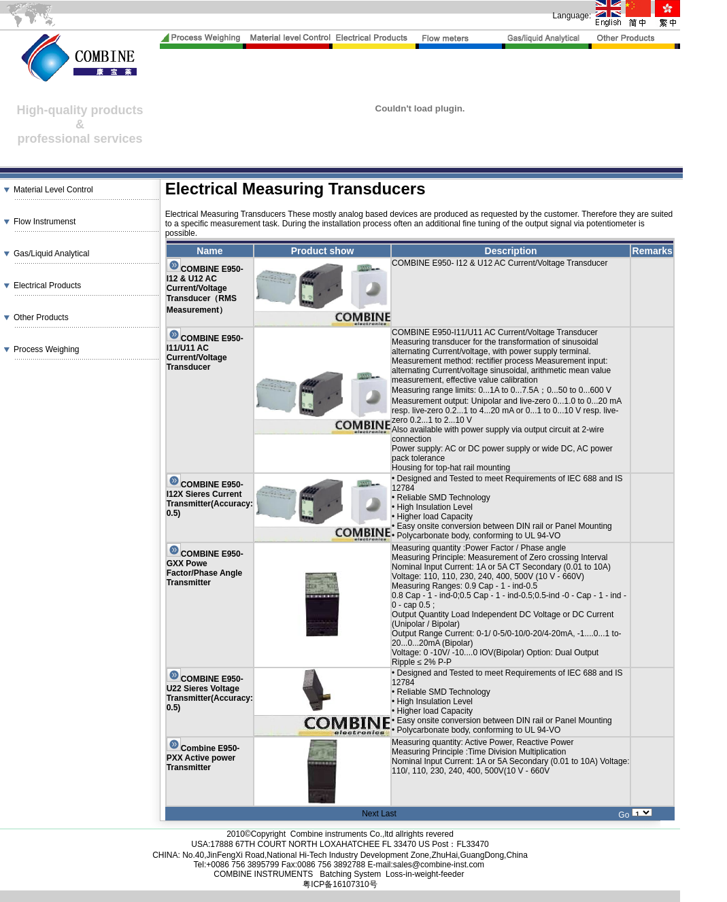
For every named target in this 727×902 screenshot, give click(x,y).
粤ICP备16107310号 (340, 884)
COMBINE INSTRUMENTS (264, 874)
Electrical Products (47, 285)
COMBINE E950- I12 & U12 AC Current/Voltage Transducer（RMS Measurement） (205, 289)
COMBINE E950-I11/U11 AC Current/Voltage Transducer (205, 353)
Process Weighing (47, 349)
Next (370, 813)
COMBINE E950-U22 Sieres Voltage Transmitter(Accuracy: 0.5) (210, 693)
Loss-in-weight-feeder (425, 874)
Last (388, 813)
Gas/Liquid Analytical (51, 253)
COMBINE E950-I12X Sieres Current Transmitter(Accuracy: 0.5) (210, 499)
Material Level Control (53, 189)
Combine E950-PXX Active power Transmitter (203, 758)
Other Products (41, 317)
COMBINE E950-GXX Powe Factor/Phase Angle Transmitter (205, 568)
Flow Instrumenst (44, 221)
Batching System (350, 874)
